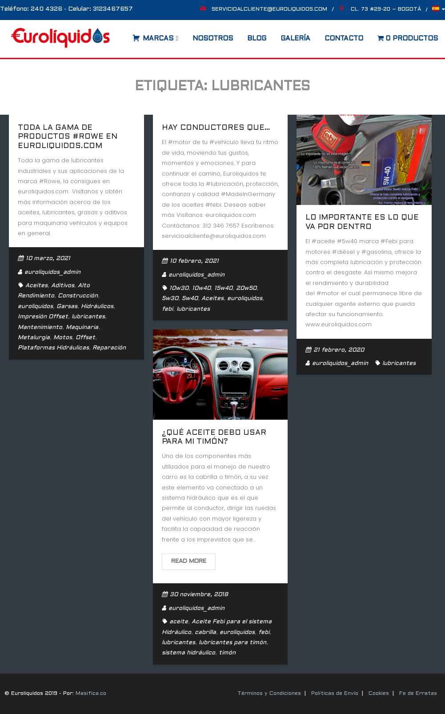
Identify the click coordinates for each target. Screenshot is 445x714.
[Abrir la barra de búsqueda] (123, 35)
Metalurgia (34, 338)
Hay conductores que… (216, 128)
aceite (178, 622)
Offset (85, 338)
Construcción (78, 296)
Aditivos (62, 286)
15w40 (223, 288)
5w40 (190, 298)
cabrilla (205, 632)
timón (227, 653)
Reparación (109, 348)
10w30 (178, 288)
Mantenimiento (40, 327)
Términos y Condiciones (269, 693)
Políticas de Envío (334, 693)
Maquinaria (82, 327)
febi (167, 309)
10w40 (201, 288)
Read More (188, 561)
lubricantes (88, 317)
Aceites (36, 286)
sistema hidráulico (188, 653)
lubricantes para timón (232, 643)
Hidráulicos (97, 306)
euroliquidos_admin (52, 272)
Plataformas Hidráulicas (53, 348)
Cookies (379, 693)
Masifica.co (91, 693)
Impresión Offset (43, 317)
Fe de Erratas (418, 693)
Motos (62, 338)
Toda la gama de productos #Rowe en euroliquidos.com (67, 137)
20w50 (246, 288)
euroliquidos (35, 306)
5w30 (170, 298)
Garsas (66, 306)
